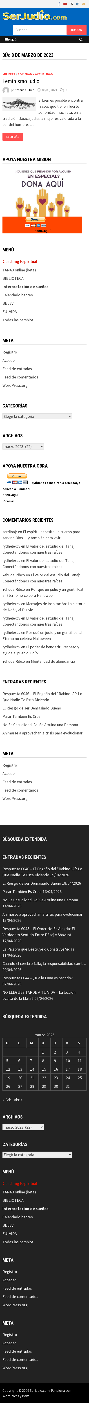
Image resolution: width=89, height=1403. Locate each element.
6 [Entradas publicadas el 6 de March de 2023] (19, 1060)
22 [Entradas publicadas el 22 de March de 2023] (44, 1077)
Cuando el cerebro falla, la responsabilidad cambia (44, 963)
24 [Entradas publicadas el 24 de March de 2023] (68, 1077)
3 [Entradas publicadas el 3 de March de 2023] (67, 1052)
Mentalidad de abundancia (53, 661)
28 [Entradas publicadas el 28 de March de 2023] (32, 1086)
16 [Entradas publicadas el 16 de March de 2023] (56, 1069)
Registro (9, 352)
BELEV (7, 303)
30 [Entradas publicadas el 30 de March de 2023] (56, 1086)
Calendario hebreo (17, 295)
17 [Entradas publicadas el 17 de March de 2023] (68, 1069)
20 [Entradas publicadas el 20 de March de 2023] (20, 1077)
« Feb (6, 1099)
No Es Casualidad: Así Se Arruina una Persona (40, 724)
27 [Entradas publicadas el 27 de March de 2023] (20, 1086)
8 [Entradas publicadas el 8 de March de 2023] (43, 1060)
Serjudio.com (40, 1390)
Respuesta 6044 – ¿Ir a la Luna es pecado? (37, 977)
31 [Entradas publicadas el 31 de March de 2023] (68, 1086)
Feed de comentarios (20, 377)
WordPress (10, 1396)
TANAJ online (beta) (19, 270)
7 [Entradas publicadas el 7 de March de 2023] (31, 1060)
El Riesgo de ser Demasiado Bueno (31, 708)
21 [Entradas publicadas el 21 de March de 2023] (32, 1077)
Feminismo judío (20, 81)
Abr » (18, 1099)
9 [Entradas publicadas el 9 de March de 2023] (55, 1060)
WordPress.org (15, 385)
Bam (25, 1396)
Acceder (9, 360)
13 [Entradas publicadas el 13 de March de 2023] (20, 1069)
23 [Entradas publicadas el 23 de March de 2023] (56, 1077)
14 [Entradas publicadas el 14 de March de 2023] (32, 1069)
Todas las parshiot (17, 319)
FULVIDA (9, 311)
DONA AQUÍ (42, 231)
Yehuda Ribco (25, 90)
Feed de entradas (17, 368)
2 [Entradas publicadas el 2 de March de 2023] (55, 1052)
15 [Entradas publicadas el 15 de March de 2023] (44, 1069)
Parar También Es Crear (22, 716)
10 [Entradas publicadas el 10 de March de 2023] (68, 1060)
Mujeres (8, 74)
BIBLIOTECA (13, 278)
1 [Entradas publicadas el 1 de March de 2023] (43, 1052)
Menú (11, 39)
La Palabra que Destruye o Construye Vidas (38, 949)
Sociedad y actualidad (35, 74)
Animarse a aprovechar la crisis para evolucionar (42, 733)
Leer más (12, 137)
